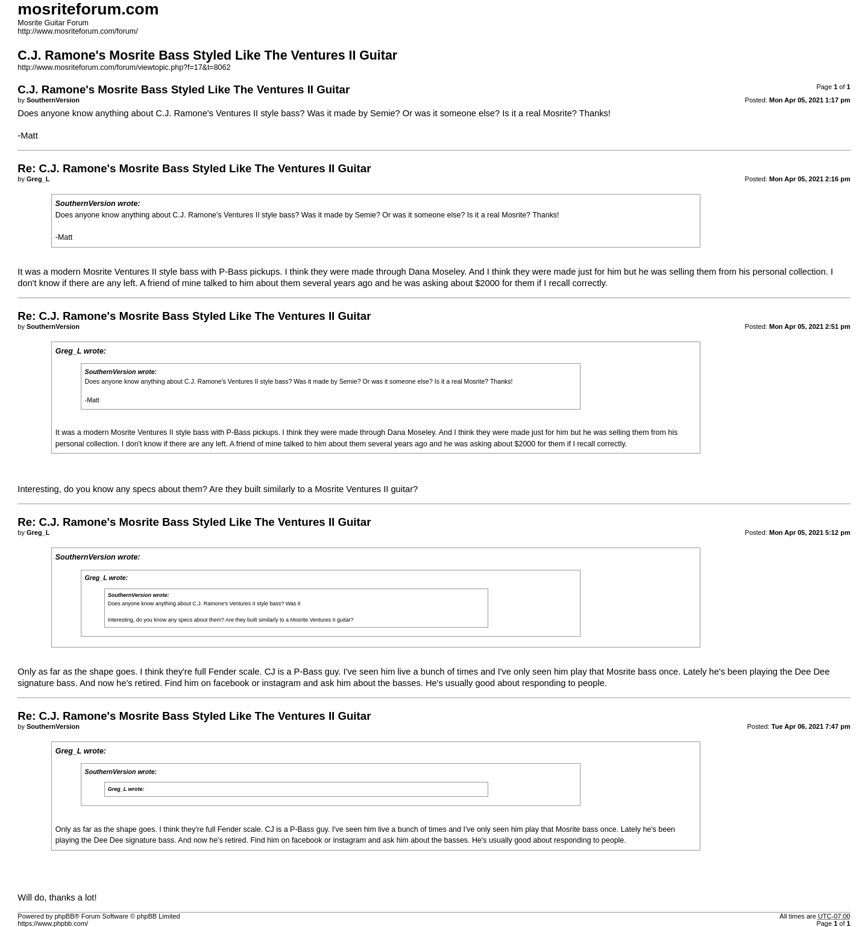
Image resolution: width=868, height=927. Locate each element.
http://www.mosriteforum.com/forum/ (77, 31)
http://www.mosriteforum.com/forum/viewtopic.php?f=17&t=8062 (123, 67)
